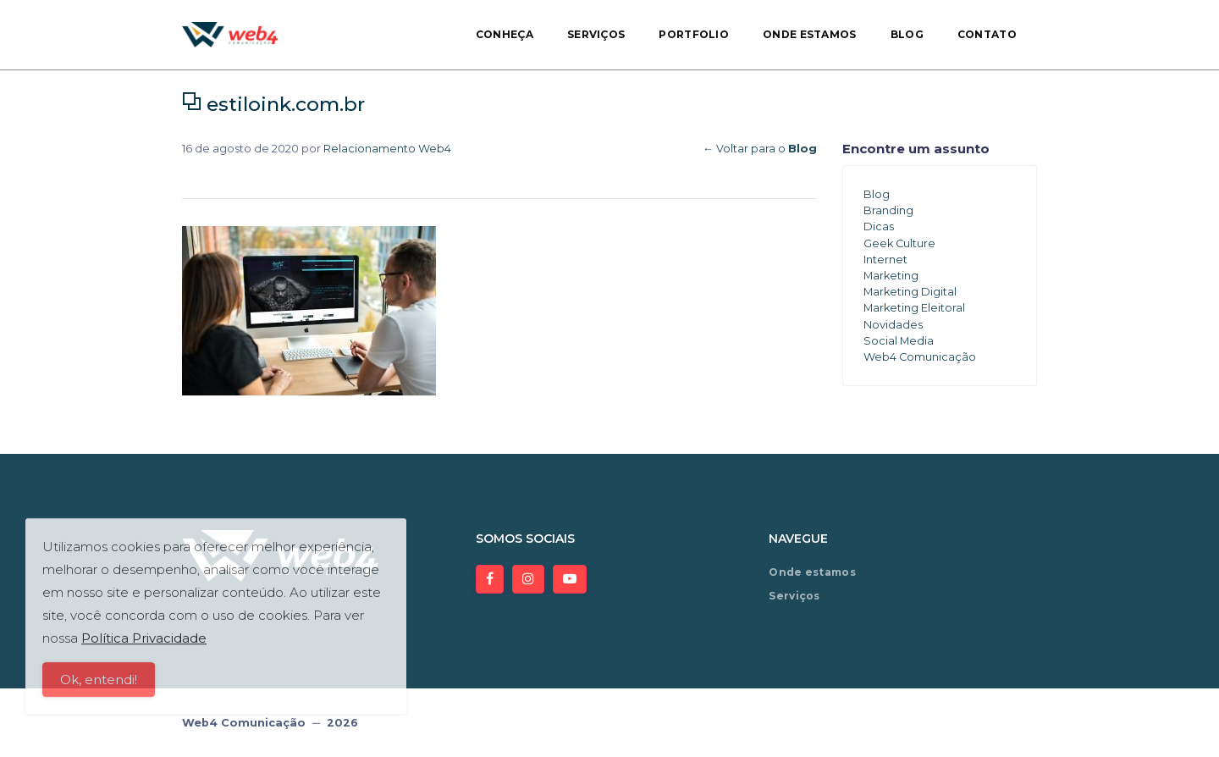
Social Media (898, 340)
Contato (987, 34)
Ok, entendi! (98, 687)
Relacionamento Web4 (387, 148)
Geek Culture (899, 243)
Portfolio (694, 34)
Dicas (878, 226)
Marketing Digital (910, 291)
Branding (888, 210)
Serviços (596, 34)
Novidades (893, 324)
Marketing (890, 275)
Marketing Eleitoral (914, 307)
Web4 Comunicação (919, 357)
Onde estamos (810, 34)
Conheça (504, 34)
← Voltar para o (760, 148)
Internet (885, 259)
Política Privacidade (144, 646)
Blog (907, 34)
